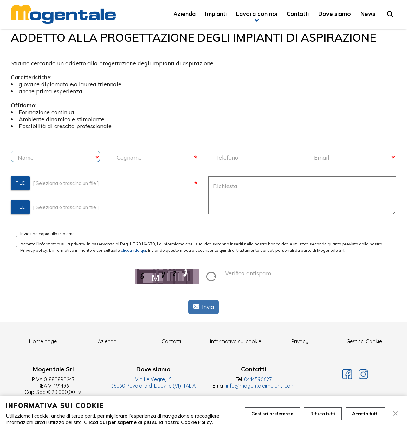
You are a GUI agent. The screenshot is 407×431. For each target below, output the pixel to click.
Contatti (298, 13)
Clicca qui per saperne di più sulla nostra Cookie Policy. (148, 422)
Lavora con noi (256, 13)
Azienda (185, 13)
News (367, 13)
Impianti (216, 13)
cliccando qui (133, 250)
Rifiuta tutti (322, 413)
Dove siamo (334, 13)
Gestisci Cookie (364, 341)
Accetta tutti (365, 413)
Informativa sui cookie (235, 341)
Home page (43, 341)
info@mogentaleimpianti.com (260, 385)
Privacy (299, 341)
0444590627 (258, 379)
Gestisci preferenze (272, 413)
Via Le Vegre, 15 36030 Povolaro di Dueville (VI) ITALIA (153, 382)
